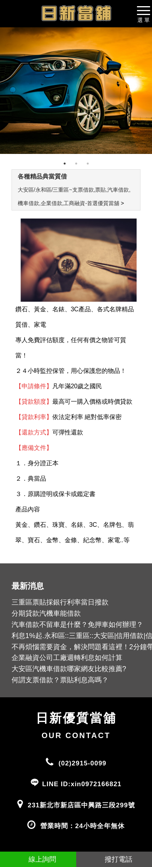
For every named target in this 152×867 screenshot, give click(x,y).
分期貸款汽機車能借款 (46, 613)
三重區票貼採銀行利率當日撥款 (60, 602)
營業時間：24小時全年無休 (82, 826)
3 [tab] (88, 163)
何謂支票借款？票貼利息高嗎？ (60, 680)
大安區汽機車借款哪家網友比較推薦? (69, 669)
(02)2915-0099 (82, 763)
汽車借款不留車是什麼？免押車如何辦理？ (77, 624)
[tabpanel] (76, 90)
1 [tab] (64, 163)
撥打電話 (114, 859)
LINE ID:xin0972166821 (82, 784)
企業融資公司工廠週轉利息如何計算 (67, 658)
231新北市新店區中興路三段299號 (81, 805)
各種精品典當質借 (42, 176)
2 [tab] (76, 163)
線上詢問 (38, 859)
